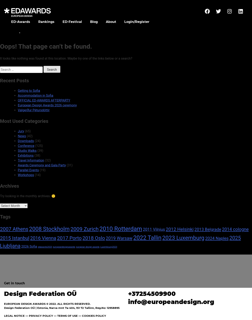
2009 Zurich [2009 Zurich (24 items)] (84, 229)
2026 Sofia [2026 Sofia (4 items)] (29, 246)
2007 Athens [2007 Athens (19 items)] (14, 229)
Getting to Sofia (29, 91)
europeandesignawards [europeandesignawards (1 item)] (64, 247)
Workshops (26, 175)
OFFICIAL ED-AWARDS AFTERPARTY (44, 100)
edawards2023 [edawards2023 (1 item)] (45, 247)
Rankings (46, 22)
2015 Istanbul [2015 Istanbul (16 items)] (14, 238)
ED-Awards (20, 22)
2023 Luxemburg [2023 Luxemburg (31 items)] (183, 237)
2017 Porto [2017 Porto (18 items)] (69, 238)
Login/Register (136, 22)
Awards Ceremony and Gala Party (42, 165)
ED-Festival (72, 22)
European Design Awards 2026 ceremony (47, 105)
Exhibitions (26, 155)
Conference (26, 146)
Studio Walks (27, 151)
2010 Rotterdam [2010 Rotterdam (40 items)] (120, 228)
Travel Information (31, 160)
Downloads (26, 141)
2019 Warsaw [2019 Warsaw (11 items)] (119, 238)
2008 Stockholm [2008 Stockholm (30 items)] (49, 229)
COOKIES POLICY (94, 315)
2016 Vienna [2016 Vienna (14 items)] (43, 238)
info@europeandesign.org (171, 302)
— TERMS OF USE (66, 315)
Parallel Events (28, 170)
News (22, 136)
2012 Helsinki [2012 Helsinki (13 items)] (180, 229)
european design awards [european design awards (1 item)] (88, 247)
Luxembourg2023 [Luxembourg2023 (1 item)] (108, 247)
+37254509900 (152, 294)
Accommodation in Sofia (35, 95)
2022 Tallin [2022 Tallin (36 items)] (147, 237)
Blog (94, 22)
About (111, 22)
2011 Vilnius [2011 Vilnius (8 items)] (154, 229)
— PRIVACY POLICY (39, 315)
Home (12, 33)
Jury (21, 131)
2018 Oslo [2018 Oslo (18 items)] (93, 238)
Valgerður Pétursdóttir (34, 110)
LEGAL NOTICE (14, 315)
